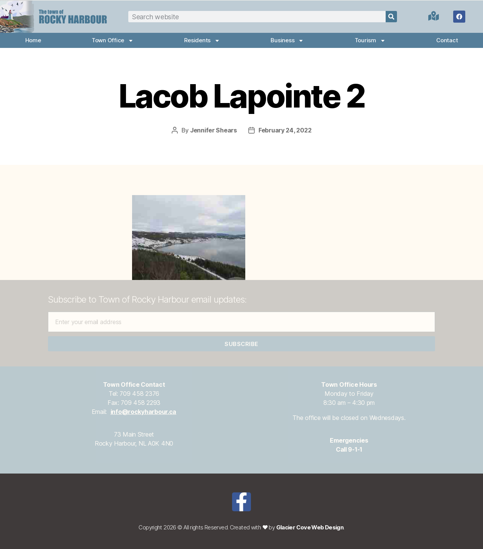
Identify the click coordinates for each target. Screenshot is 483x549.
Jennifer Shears (213, 130)
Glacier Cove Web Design (310, 527)
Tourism (370, 40)
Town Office (113, 40)
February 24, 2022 (284, 130)
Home (33, 40)
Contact (447, 40)
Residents (202, 40)
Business (287, 40)
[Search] (391, 16)
